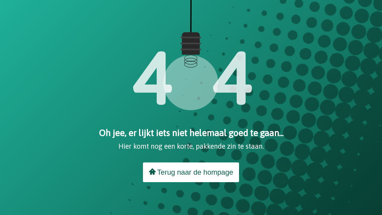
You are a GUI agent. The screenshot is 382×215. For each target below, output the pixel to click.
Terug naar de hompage (191, 172)
